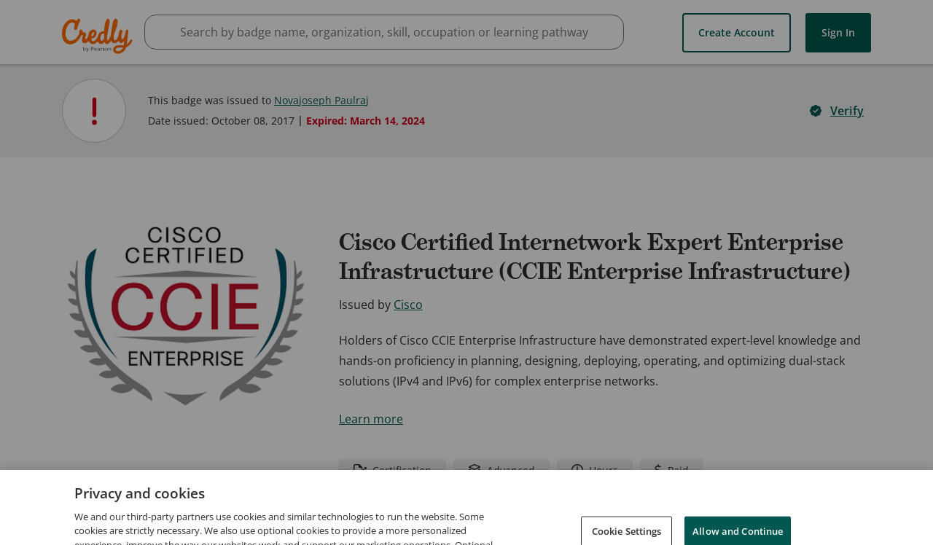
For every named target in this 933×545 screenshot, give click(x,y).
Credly (99, 36)
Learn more (371, 419)
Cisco (408, 305)
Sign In (838, 32)
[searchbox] (384, 32)
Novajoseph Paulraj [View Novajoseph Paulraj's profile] (321, 100)
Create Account (736, 32)
